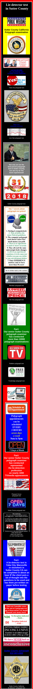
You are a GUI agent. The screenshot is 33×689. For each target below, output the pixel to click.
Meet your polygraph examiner (16, 125)
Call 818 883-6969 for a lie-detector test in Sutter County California (16, 71)
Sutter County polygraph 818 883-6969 (16, 651)
